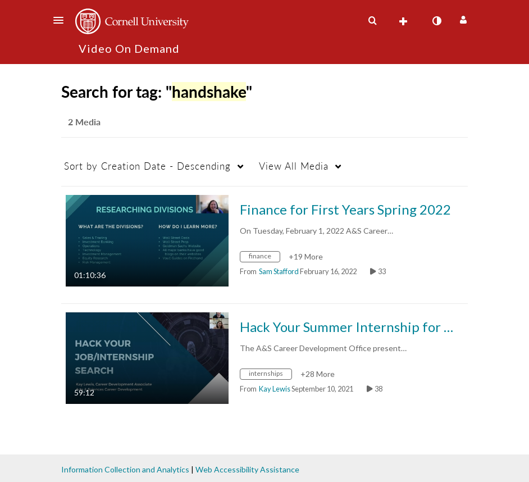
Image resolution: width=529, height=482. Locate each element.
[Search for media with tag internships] (270, 375)
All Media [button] (294, 166)
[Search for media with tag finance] (264, 257)
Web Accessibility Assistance (247, 469)
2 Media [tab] (84, 121)
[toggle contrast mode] (436, 21)
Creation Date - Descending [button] (147, 166)
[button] (62, 20)
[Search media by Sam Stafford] (279, 271)
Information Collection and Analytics (125, 469)
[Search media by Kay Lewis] (274, 388)
